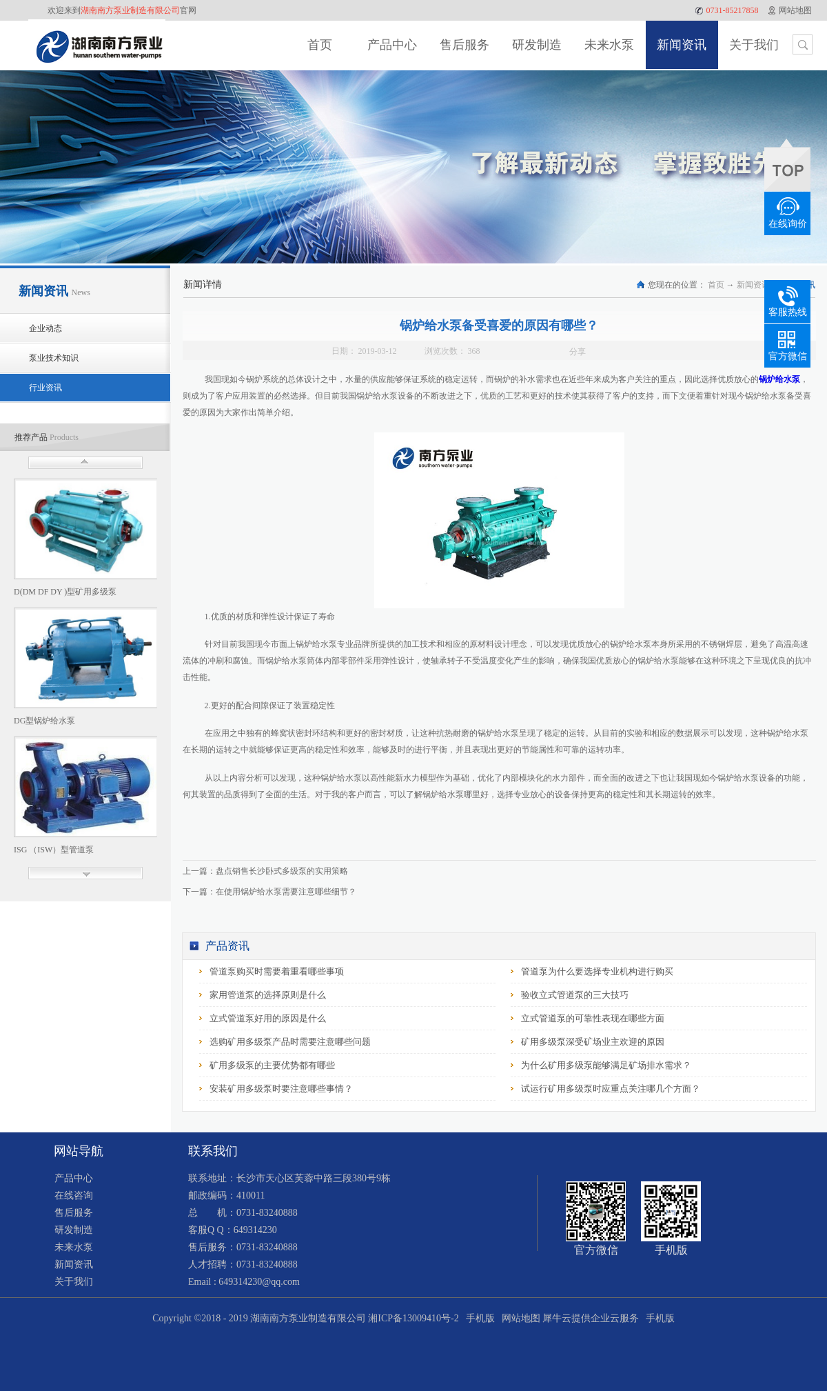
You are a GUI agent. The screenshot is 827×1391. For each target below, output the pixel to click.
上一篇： (265, 871)
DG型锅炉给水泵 (44, 720)
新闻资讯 (753, 285)
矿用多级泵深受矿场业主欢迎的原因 (592, 1042)
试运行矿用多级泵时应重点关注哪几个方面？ (610, 1088)
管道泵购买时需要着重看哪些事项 (277, 971)
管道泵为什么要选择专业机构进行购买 (597, 971)
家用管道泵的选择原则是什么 (268, 995)
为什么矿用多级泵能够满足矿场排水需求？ (606, 1065)
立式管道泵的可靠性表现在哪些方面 (592, 1018)
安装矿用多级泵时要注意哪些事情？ (281, 1088)
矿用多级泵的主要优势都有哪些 (272, 1065)
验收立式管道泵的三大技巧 (575, 995)
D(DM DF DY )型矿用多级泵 (65, 592)
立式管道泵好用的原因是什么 (268, 1018)
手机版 (478, 1318)
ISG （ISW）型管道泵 (54, 849)
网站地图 (518, 1318)
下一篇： (269, 892)
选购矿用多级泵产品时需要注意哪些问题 (290, 1042)
